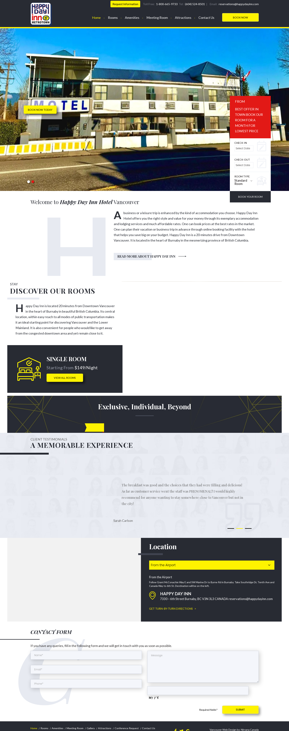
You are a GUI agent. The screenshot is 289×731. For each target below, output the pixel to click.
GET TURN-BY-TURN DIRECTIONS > (172, 608)
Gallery (91, 728)
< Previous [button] (11, 115)
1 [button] (28, 181)
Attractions (183, 18)
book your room (250, 196)
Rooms (113, 18)
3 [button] (248, 528)
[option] (144, 109)
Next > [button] (277, 115)
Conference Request (127, 728)
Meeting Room (157, 18)
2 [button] (32, 181)
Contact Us (206, 18)
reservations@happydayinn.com (251, 599)
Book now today (40, 109)
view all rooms (65, 377)
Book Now (240, 17)
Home (96, 18)
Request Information (125, 4)
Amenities (132, 18)
